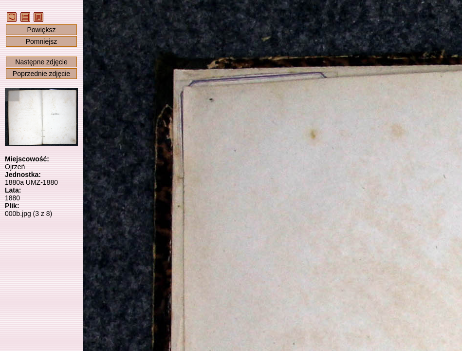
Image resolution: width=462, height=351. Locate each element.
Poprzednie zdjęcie (41, 74)
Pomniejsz (41, 41)
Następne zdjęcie (41, 62)
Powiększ (41, 30)
